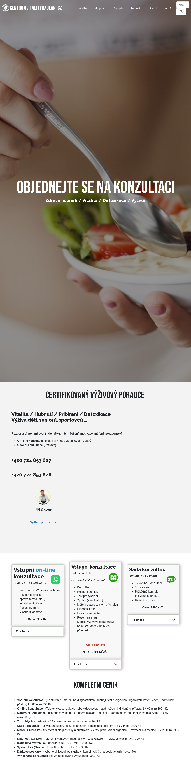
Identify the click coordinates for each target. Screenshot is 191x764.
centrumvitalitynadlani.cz (32, 8)
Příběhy (82, 8)
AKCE (169, 8)
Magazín (99, 8)
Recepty (118, 8)
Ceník (154, 8)
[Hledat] (182, 4)
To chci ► (23, 631)
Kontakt (135, 8)
